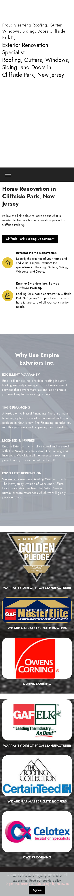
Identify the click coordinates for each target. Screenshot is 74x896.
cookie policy (51, 880)
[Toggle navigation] (8, 175)
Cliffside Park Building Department (30, 239)
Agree (37, 890)
